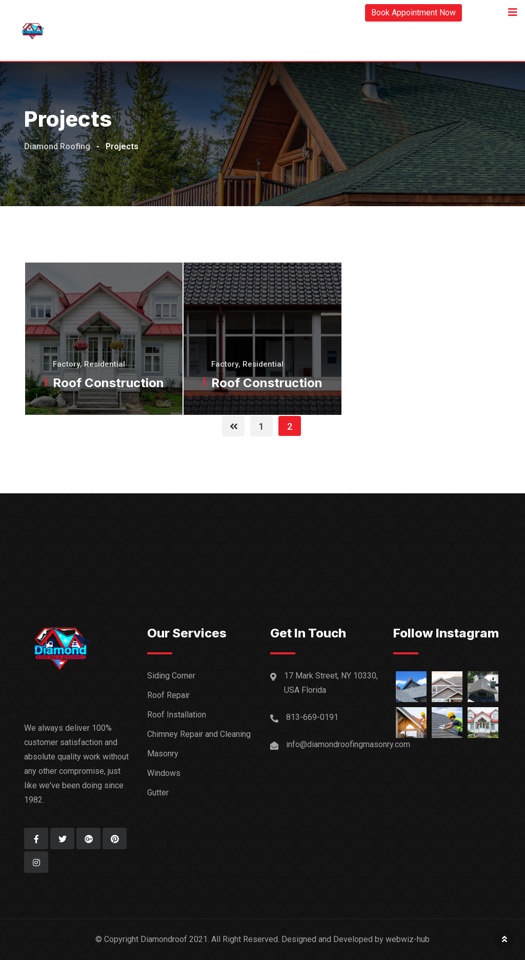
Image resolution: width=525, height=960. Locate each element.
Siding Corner (171, 676)
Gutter (158, 792)
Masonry (162, 753)
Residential (104, 364)
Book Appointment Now (413, 12)
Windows (163, 773)
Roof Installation (176, 714)
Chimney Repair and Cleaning (199, 734)
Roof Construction (108, 382)
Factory (66, 364)
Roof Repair (168, 695)
